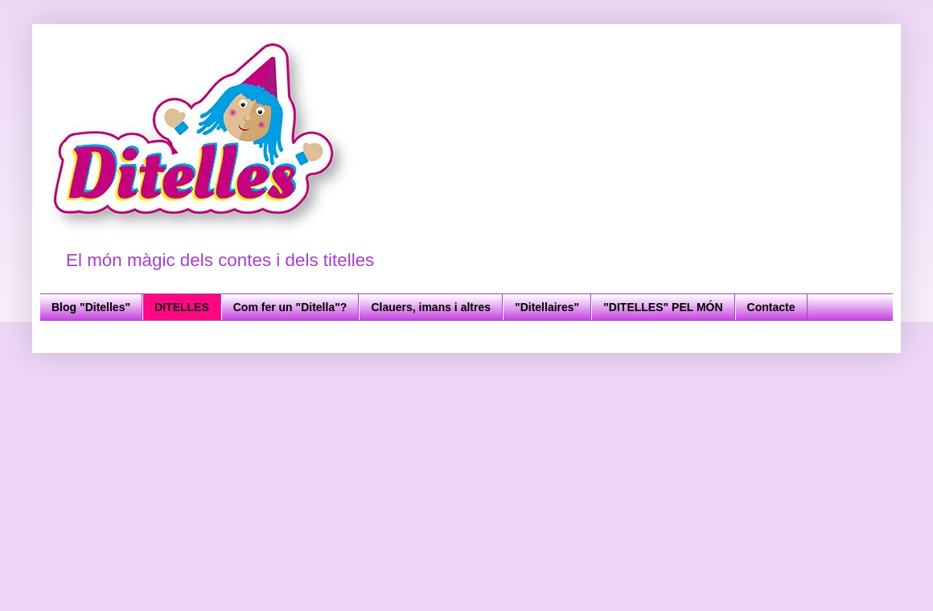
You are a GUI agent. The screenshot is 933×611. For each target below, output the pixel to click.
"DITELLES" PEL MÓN (662, 307)
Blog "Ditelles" (90, 307)
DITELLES (181, 307)
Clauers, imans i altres (431, 307)
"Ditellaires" (547, 307)
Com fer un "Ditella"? (290, 307)
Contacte (771, 307)
